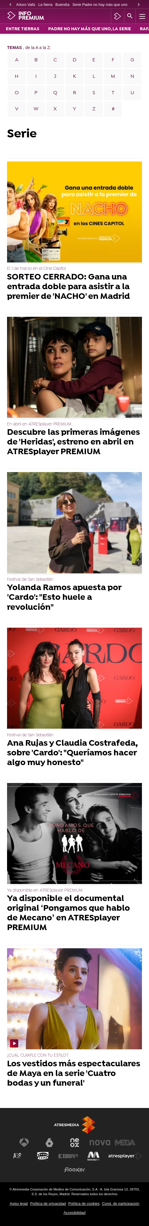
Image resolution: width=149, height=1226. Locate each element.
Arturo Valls (25, 4)
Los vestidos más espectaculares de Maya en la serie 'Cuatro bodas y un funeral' (73, 1074)
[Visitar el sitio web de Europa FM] (68, 1156)
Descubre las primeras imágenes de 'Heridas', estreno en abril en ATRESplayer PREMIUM (73, 442)
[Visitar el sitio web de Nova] (100, 1142)
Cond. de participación (120, 1203)
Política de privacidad (48, 1203)
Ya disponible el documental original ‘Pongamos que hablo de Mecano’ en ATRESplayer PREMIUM (68, 913)
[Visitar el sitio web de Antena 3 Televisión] (24, 1142)
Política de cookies (84, 1203)
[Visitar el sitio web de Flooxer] (74, 1169)
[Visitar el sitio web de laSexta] (49, 1142)
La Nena (45, 4)
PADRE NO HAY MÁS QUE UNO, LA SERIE (89, 29)
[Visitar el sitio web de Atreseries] (17, 1156)
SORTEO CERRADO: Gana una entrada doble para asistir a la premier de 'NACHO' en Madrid (68, 287)
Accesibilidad (74, 1212)
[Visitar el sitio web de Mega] (125, 1142)
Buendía (63, 4)
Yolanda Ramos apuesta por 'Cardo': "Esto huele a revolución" (64, 597)
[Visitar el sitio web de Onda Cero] (43, 1156)
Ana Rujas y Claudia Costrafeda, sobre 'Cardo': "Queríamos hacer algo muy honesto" (72, 753)
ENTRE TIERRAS (22, 29)
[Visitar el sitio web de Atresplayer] (125, 1156)
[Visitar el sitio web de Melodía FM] (93, 1156)
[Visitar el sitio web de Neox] (74, 1142)
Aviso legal (19, 1203)
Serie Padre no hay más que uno (99, 4)
